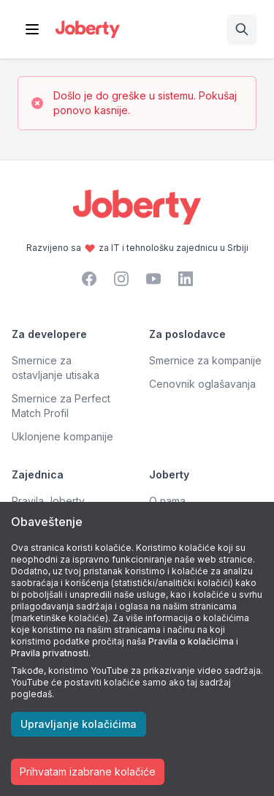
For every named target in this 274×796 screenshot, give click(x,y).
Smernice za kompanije (205, 360)
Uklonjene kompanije (62, 436)
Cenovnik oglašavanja (202, 384)
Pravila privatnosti (49, 652)
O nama (167, 501)
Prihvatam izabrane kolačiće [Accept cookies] (88, 771)
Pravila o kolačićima (191, 641)
